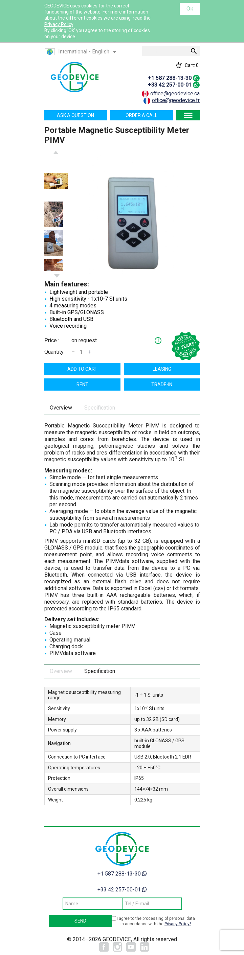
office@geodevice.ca (175, 93)
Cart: (192, 65)
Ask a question (75, 115)
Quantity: (54, 352)
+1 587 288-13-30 (170, 78)
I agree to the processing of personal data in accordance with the (156, 921)
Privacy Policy (58, 24)
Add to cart (82, 369)
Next (56, 276)
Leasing (162, 369)
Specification (99, 407)
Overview (61, 407)
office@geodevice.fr (176, 100)
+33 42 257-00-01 (170, 84)
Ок (189, 8)
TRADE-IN (161, 384)
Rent (82, 384)
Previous (55, 152)
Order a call (141, 115)
